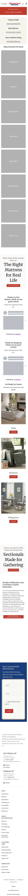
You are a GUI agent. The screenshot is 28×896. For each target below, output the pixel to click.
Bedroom (4, 797)
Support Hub (4, 858)
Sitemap (13, 886)
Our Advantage (5, 827)
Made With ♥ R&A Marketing (13, 894)
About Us (4, 821)
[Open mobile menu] (4, 3)
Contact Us (4, 856)
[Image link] (13, 729)
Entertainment (5, 802)
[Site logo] (14, 4)
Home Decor (4, 808)
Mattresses (4, 811)
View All (13, 432)
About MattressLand (6, 817)
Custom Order (5, 832)
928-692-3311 (11, 777)
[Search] (22, 3)
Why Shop (4, 824)
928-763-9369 (9, 759)
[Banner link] (13, 62)
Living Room (4, 794)
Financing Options (6, 850)
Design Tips (4, 867)
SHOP (3, 791)
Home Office (5, 805)
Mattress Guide (5, 872)
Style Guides (4, 869)
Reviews (3, 830)
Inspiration (5, 864)
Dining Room (4, 799)
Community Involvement (4, 836)
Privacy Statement (6, 853)
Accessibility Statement (13, 890)
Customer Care (5, 843)
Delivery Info (4, 847)
